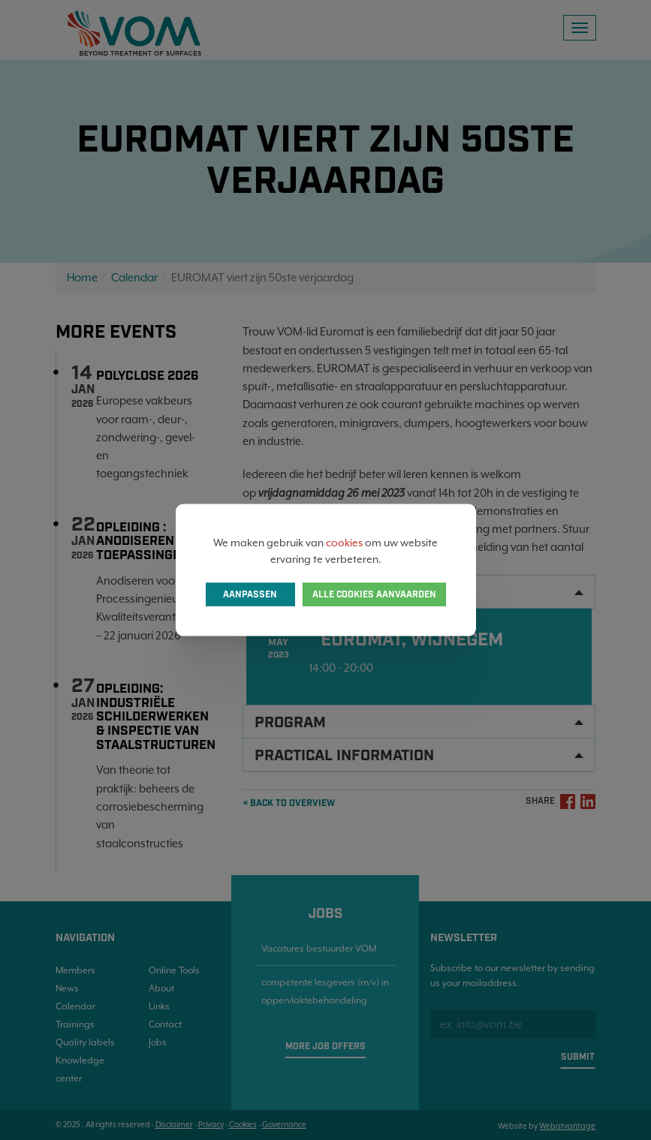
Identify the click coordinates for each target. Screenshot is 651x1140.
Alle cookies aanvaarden (374, 594)
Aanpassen (250, 594)
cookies (344, 542)
